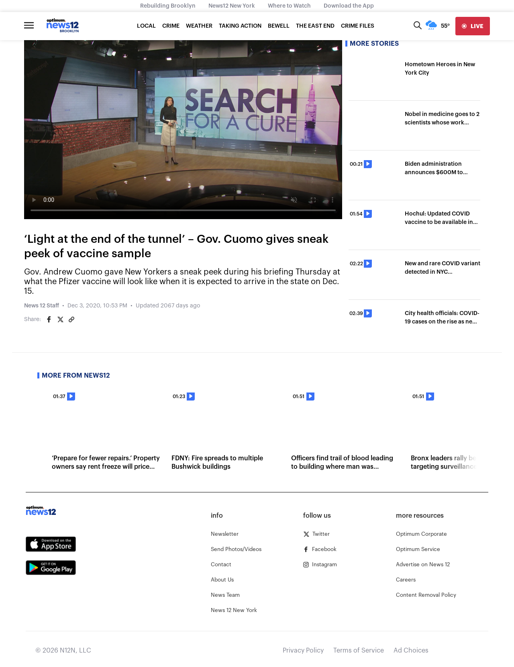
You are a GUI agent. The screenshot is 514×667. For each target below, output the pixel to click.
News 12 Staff (41, 306)
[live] (472, 26)
